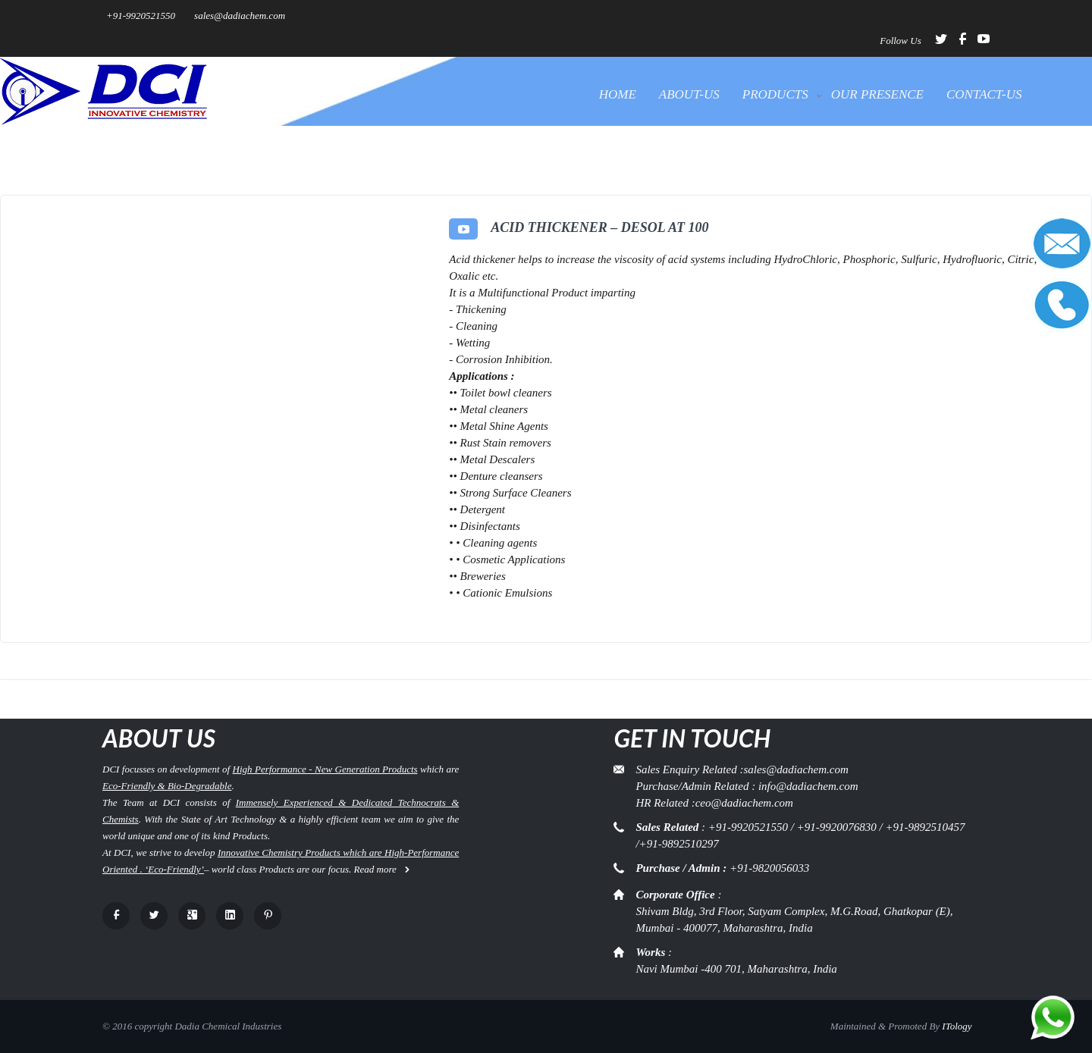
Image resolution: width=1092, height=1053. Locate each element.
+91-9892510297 (679, 844)
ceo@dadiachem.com (744, 803)
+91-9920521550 (140, 15)
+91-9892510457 (925, 827)
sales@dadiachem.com (239, 15)
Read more (382, 869)
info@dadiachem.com (808, 786)
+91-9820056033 (769, 868)
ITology (956, 1026)
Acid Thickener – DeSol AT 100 (599, 227)
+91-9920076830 (837, 827)
